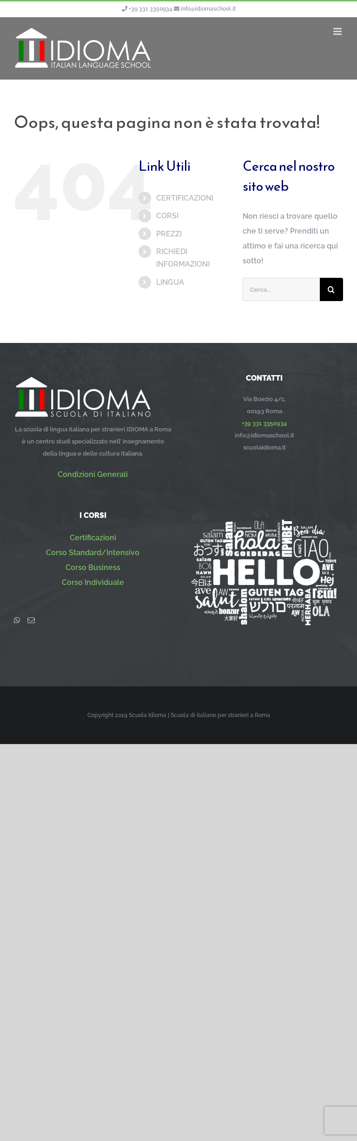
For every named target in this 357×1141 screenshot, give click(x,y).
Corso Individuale (93, 582)
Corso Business (93, 567)
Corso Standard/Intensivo (92, 552)
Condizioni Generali (93, 474)
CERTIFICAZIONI (184, 198)
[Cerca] (331, 289)
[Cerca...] (281, 289)
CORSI (167, 215)
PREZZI (169, 233)
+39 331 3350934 (150, 9)
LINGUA (170, 282)
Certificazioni (93, 537)
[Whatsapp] (17, 620)
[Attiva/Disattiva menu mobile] (338, 31)
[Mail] (31, 620)
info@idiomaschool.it (208, 9)
